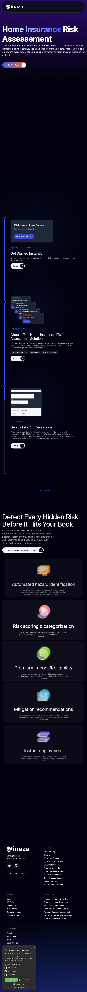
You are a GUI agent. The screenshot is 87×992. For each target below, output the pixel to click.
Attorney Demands (52, 868)
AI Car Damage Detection (54, 906)
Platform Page (13, 915)
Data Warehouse (14, 912)
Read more (20, 960)
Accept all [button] (11, 980)
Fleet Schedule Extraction (55, 919)
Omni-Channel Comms (53, 878)
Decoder (10, 899)
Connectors (12, 906)
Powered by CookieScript (19, 987)
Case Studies (12, 943)
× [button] (34, 947)
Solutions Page (50, 881)
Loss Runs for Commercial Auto (57, 909)
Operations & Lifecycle (53, 862)
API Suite (10, 902)
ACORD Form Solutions (53, 884)
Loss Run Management (53, 871)
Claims (47, 855)
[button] (79, 6)
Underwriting (49, 852)
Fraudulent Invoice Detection (56, 899)
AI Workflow (12, 909)
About (9, 933)
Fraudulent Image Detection (56, 902)
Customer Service (51, 858)
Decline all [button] (27, 980)
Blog (9, 940)
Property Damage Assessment (57, 912)
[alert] (19, 967)
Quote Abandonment (53, 875)
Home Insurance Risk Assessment (58, 915)
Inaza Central (12, 936)
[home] (14, 7)
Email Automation (51, 865)
